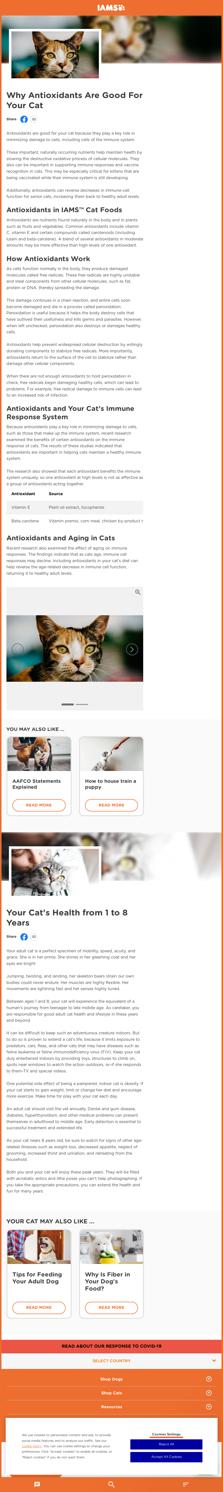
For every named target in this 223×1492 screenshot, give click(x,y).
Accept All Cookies (166, 1457)
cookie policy (32, 1446)
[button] (67, 704)
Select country (154, 1361)
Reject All (166, 1444)
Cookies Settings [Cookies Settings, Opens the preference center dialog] (166, 1434)
